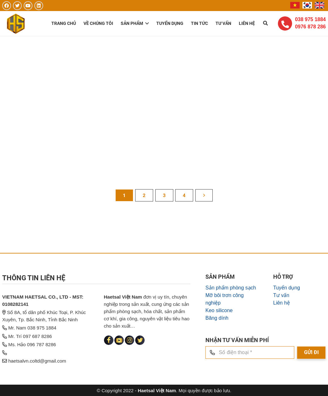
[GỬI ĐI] (311, 387)
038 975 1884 (310, 19)
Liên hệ (281, 338)
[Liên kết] (16, 24)
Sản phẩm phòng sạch (230, 322)
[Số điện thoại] (249, 387)
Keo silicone (219, 345)
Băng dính (216, 353)
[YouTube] (28, 5)
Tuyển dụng (286, 322)
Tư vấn (281, 330)
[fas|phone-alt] (285, 24)
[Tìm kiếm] (265, 24)
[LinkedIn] (38, 5)
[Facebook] (6, 5)
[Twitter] (17, 5)
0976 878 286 (310, 26)
